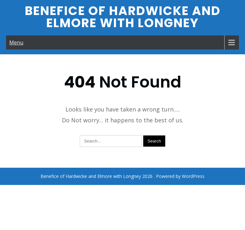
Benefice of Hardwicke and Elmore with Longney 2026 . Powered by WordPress (122, 156)
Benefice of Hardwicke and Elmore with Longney (122, 16)
